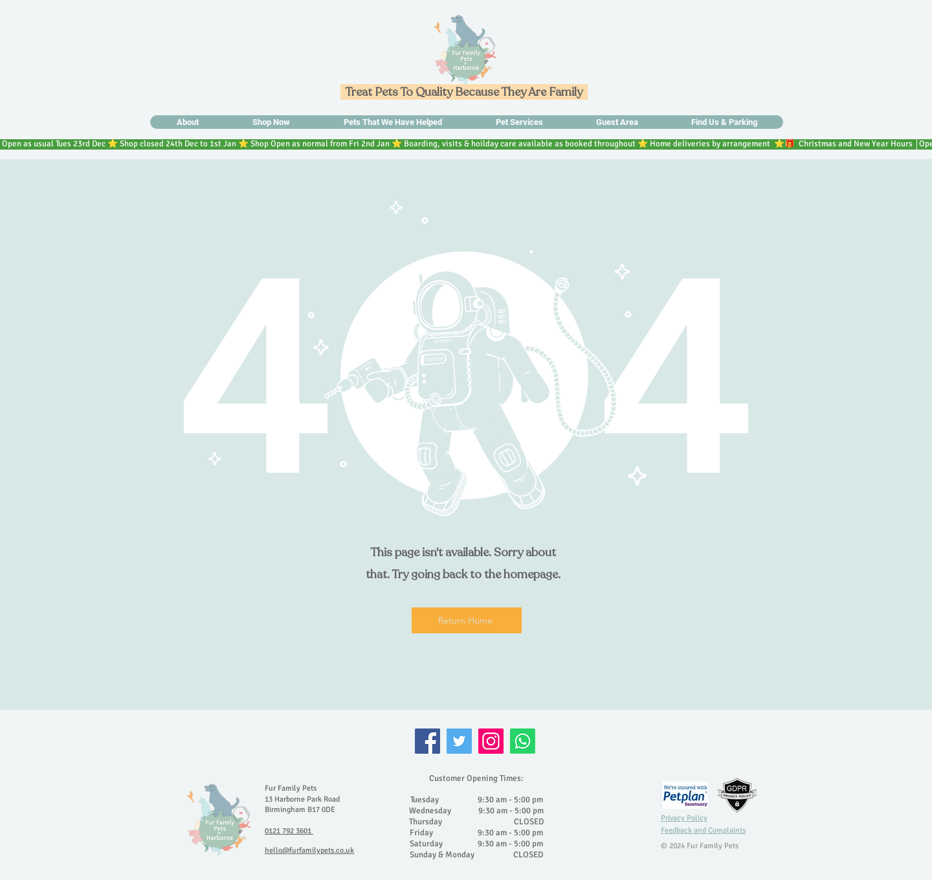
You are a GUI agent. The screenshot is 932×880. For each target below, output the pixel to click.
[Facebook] (427, 741)
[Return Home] (467, 620)
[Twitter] (459, 741)
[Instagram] (491, 741)
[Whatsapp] (522, 741)
